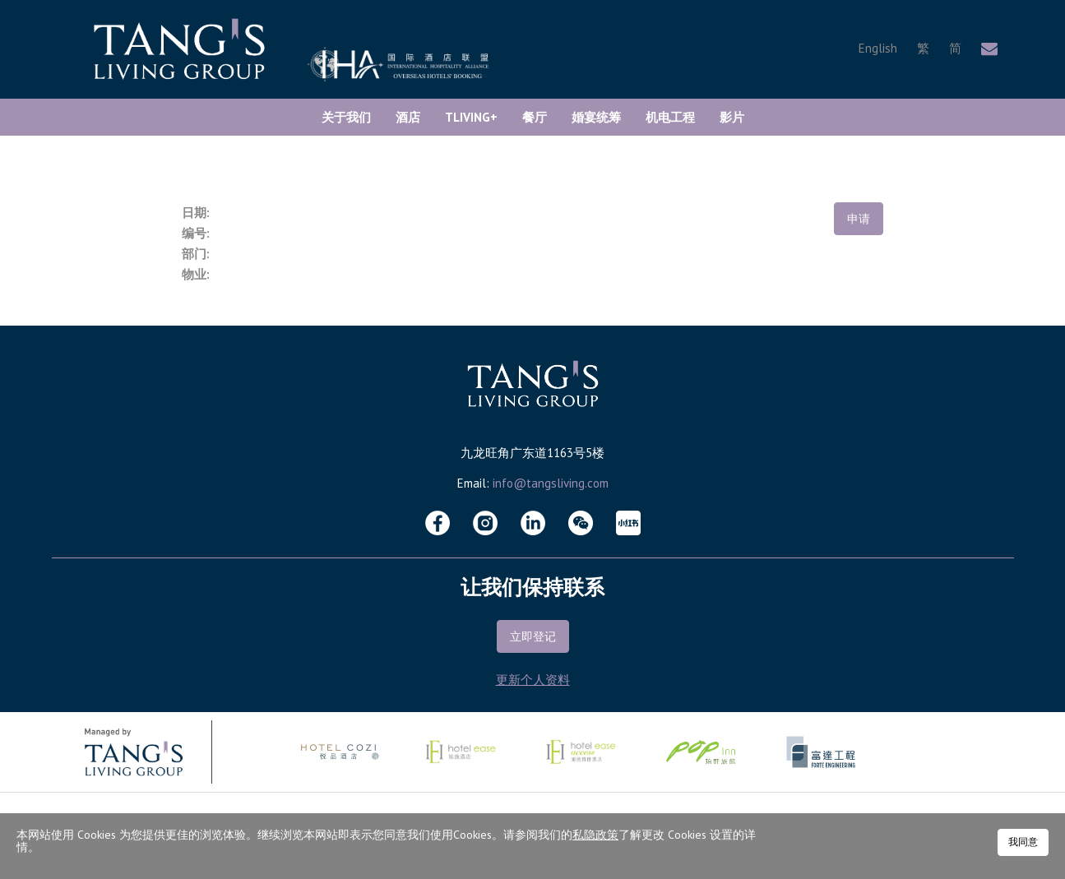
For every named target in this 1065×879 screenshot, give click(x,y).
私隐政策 (595, 834)
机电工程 (670, 117)
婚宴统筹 (596, 117)
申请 (858, 218)
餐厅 (534, 117)
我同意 (1023, 841)
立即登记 (533, 636)
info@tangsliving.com (551, 483)
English (878, 48)
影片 (732, 117)
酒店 (408, 117)
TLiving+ (471, 117)
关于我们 (346, 117)
